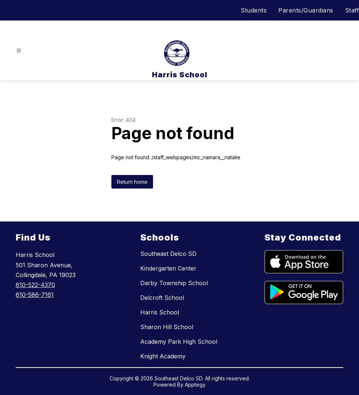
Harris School (159, 312)
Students (254, 10)
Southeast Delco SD (168, 253)
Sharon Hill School (166, 327)
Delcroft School (162, 297)
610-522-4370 (35, 284)
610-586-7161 (35, 294)
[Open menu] (19, 50)
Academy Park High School (178, 341)
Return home (132, 182)
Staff (352, 10)
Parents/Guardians (305, 10)
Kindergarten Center (168, 268)
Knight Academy (163, 356)
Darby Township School (174, 283)
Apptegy (195, 384)
